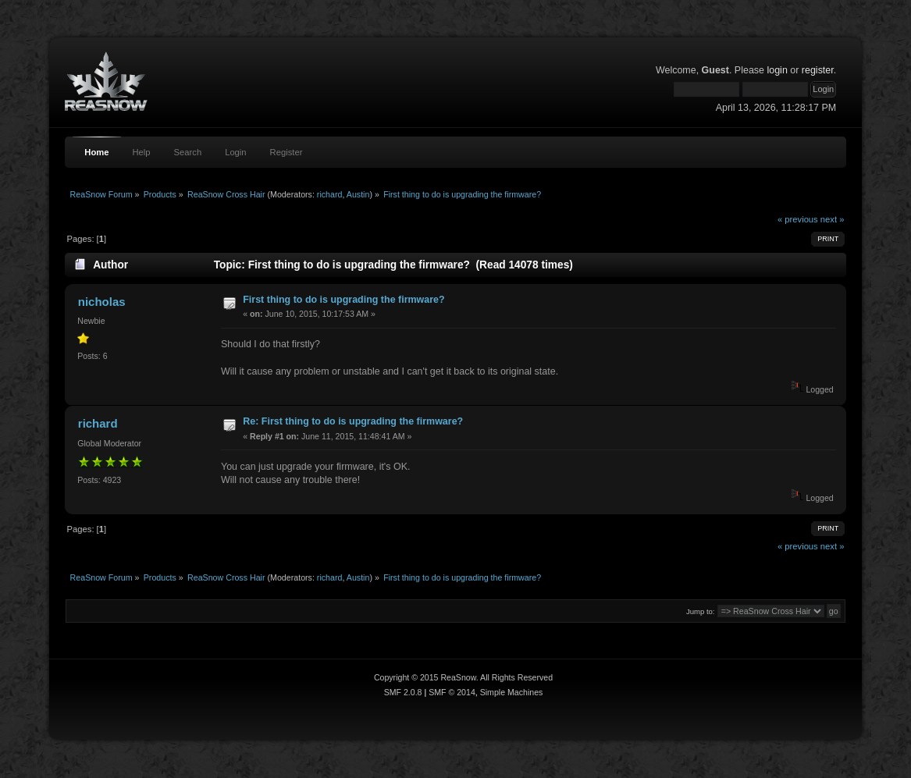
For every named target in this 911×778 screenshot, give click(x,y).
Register (286, 152)
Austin (358, 194)
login (777, 70)
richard (330, 194)
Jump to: (700, 611)
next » (832, 219)
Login (235, 152)
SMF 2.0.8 (403, 692)
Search (188, 152)
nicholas (102, 301)
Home (96, 152)
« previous (798, 219)
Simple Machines (511, 692)
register (818, 70)
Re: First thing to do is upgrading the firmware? (353, 421)
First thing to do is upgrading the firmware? (343, 299)
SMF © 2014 (452, 692)
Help (142, 152)
